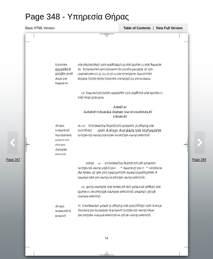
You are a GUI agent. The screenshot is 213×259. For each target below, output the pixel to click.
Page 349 (199, 160)
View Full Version (169, 28)
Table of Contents (137, 28)
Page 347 (13, 160)
